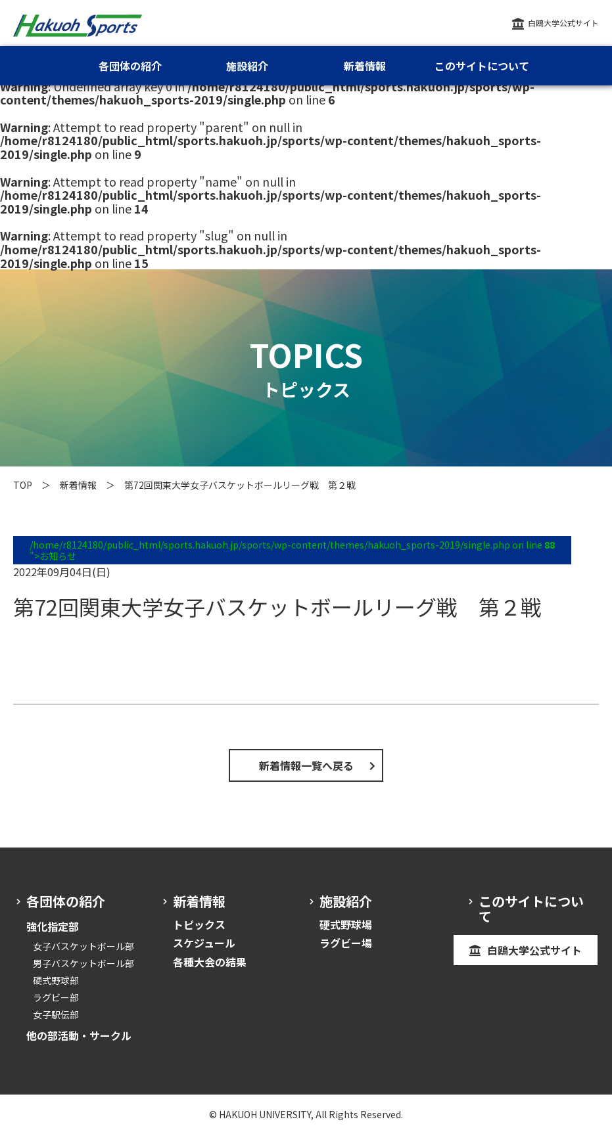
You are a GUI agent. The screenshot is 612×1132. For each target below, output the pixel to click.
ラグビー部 (56, 997)
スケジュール (204, 943)
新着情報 (78, 484)
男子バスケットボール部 (83, 963)
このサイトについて (482, 66)
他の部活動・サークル (78, 1035)
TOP (22, 484)
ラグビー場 (345, 943)
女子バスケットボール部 (83, 946)
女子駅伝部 (56, 1014)
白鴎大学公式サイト (563, 22)
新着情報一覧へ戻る (306, 765)
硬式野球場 (345, 924)
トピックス (199, 924)
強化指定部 (52, 926)
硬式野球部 (56, 980)
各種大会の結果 (210, 962)
